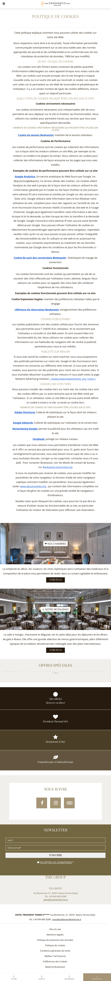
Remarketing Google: (25, 428)
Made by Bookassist (55, 966)
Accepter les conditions (56, 862)
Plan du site (55, 929)
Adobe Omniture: (25, 412)
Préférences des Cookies (55, 961)
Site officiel (55, 699)
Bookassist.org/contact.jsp (58, 467)
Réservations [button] (97, 977)
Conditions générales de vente (55, 950)
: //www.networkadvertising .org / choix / (73, 379)
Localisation (69, 977)
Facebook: (39, 439)
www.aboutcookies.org (33, 486)
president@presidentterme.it (66, 919)
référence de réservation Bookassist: (37, 309)
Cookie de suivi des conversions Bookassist (40, 257)
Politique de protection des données (55, 940)
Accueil (14, 977)
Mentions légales (55, 934)
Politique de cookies (55, 945)
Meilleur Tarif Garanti (55, 956)
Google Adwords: (23, 422)
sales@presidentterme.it (55, 899)
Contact (41, 977)
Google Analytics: (25, 176)
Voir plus (55, 580)
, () (72, 914)
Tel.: (40, 919)
